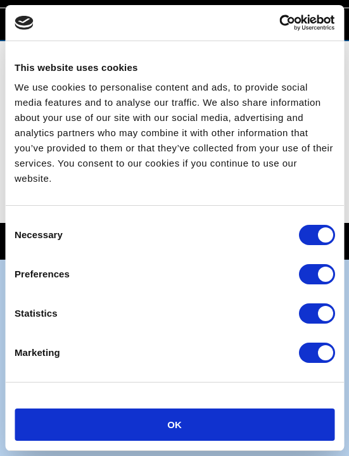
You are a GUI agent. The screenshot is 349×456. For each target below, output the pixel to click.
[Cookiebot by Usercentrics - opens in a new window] (279, 23)
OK (174, 424)
